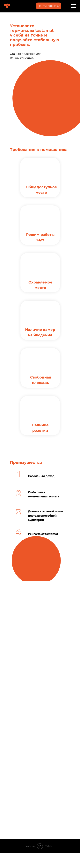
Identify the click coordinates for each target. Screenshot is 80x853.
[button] (48, 6)
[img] (7, 6)
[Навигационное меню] (73, 6)
